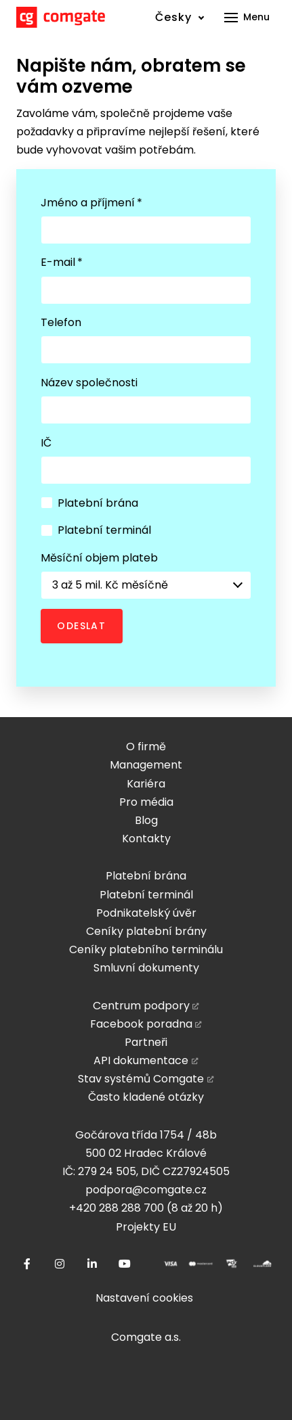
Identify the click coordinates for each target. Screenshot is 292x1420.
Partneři (146, 1042)
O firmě (146, 746)
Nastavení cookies (144, 1298)
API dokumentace (140, 1060)
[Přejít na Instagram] (59, 1263)
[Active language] (180, 17)
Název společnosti (89, 382)
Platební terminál (96, 530)
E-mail (62, 262)
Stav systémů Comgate (141, 1078)
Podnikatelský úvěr (146, 913)
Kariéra (146, 784)
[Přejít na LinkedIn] (92, 1263)
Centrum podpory (141, 1005)
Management (146, 765)
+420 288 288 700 (116, 1208)
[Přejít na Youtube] (124, 1263)
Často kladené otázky (146, 1097)
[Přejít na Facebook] (27, 1263)
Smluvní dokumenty (146, 968)
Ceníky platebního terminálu (146, 949)
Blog (146, 820)
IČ (46, 443)
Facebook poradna (141, 1024)
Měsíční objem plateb (99, 558)
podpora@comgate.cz (146, 1189)
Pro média (146, 802)
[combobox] (146, 585)
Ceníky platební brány (146, 931)
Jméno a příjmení (91, 202)
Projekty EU (146, 1227)
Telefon (61, 322)
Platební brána (89, 503)
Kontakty (146, 838)
